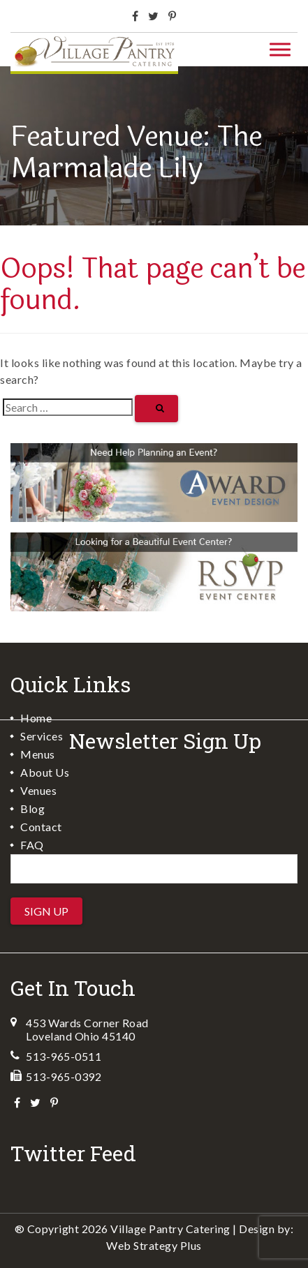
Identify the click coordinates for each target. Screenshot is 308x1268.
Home (36, 717)
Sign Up (46, 911)
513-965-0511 (63, 1056)
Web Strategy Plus (154, 1245)
